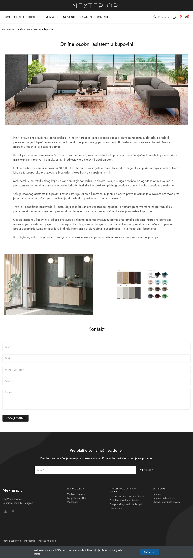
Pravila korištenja (11, 541)
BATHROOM (159, 488)
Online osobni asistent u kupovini (35, 29)
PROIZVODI (51, 17)
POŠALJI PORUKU (15, 418)
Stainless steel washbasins (124, 500)
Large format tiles (76, 498)
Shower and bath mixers (166, 502)
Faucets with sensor (164, 498)
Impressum (29, 541)
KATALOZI (86, 17)
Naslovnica (8, 29)
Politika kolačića (47, 541)
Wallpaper (72, 502)
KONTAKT (102, 17)
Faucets (157, 494)
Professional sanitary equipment (123, 490)
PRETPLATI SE (147, 470)
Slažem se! (149, 552)
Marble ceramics (76, 494)
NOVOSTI (69, 17)
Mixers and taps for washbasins (127, 496)
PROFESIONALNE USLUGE (21, 17)
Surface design (76, 488)
